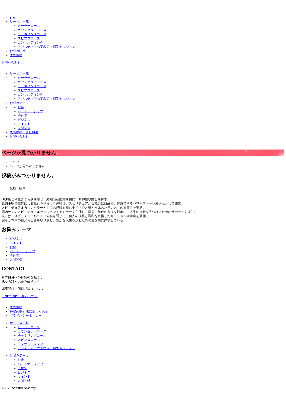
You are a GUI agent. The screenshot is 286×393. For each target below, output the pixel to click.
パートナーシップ (30, 111)
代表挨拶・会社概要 (24, 132)
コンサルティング (30, 42)
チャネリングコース (32, 34)
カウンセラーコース (32, 30)
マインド (24, 124)
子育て (22, 115)
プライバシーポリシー (26, 315)
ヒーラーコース (29, 25)
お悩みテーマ (19, 103)
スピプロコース (29, 38)
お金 (21, 107)
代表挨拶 (16, 55)
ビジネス (24, 119)
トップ (14, 162)
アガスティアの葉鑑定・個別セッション (46, 46)
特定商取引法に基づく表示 (29, 311)
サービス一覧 (19, 21)
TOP (13, 17)
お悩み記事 (18, 51)
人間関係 (24, 128)
